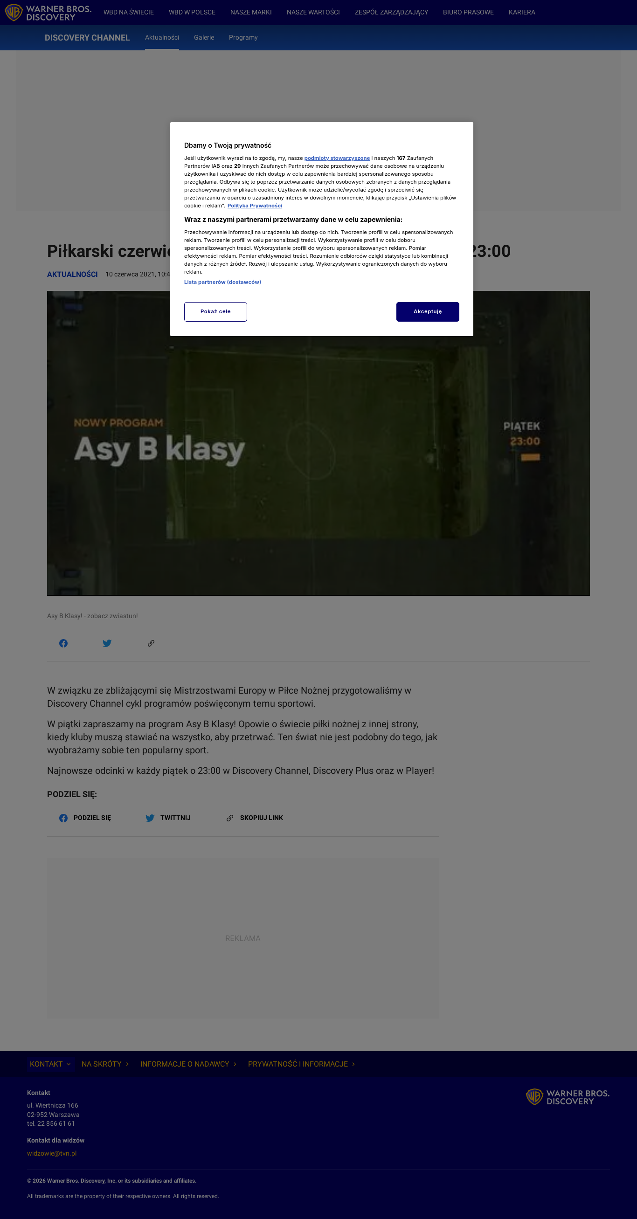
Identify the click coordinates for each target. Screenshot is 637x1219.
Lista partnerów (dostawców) (222, 282)
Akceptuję (428, 311)
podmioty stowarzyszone (337, 158)
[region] (321, 229)
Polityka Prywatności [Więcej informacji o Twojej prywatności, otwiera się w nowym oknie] (255, 205)
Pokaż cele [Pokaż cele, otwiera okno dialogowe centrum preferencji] (216, 311)
